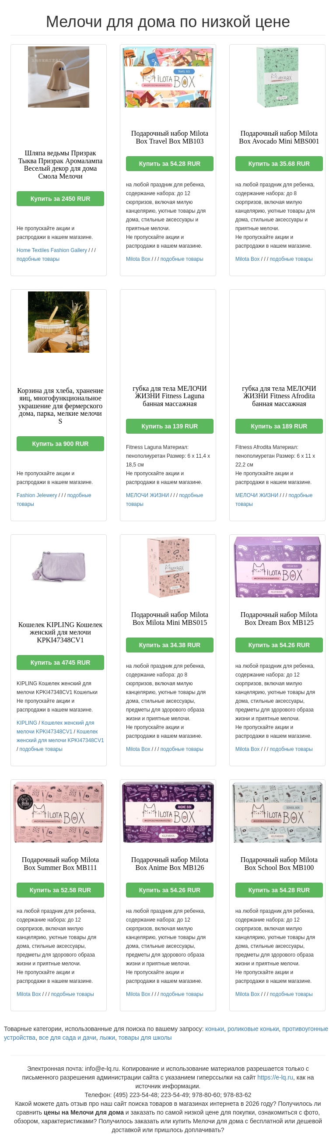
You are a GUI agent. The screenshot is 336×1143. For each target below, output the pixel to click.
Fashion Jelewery (37, 495)
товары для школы (145, 1037)
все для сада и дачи (67, 1037)
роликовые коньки (253, 1028)
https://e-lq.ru (275, 1077)
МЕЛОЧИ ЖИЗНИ (147, 495)
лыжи (107, 1037)
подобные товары (38, 259)
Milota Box (138, 259)
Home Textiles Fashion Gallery (52, 250)
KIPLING (27, 723)
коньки (214, 1028)
